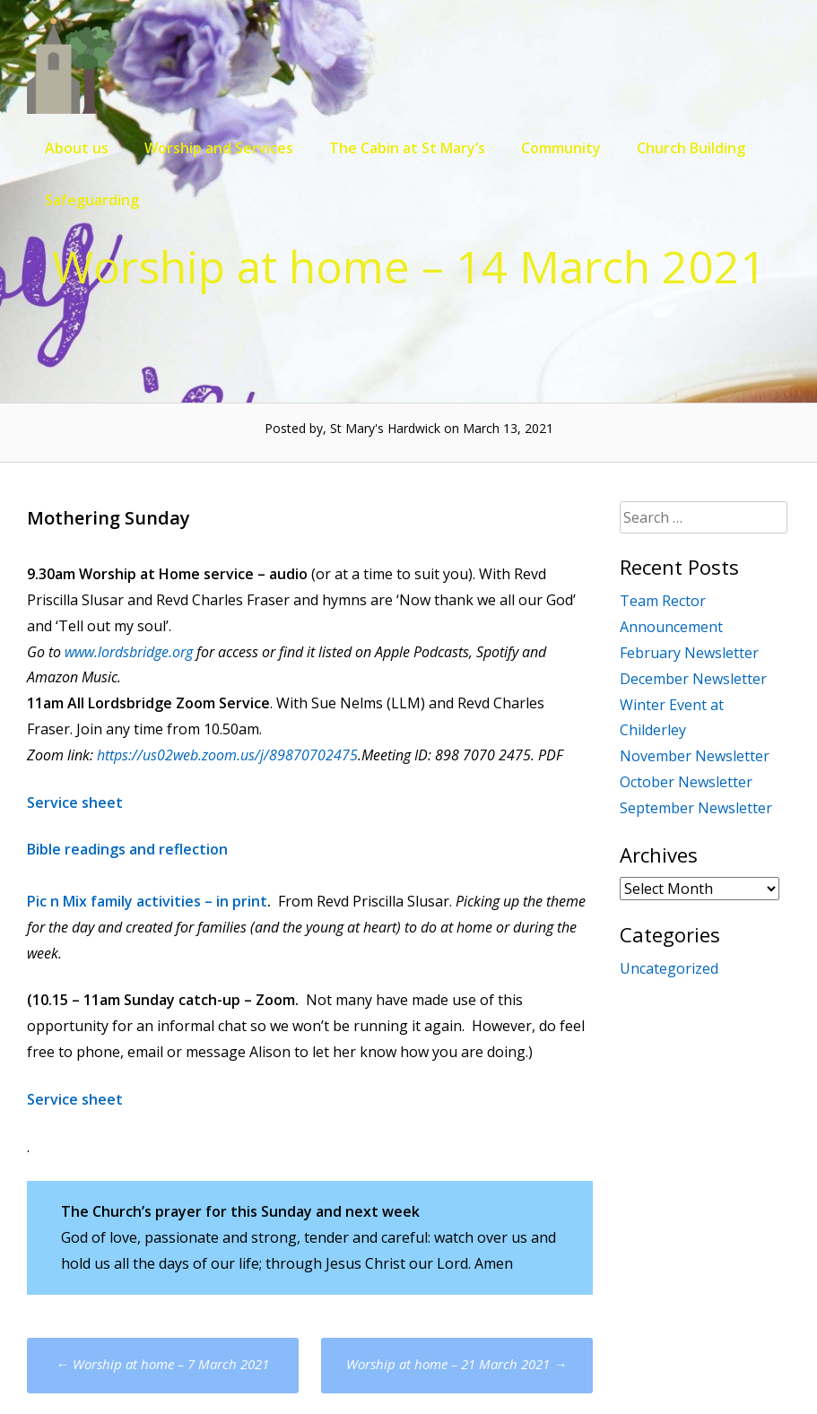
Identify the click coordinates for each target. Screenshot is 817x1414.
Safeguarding (92, 200)
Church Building (691, 148)
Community (561, 148)
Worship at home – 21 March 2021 (456, 1364)
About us (77, 148)
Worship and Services (218, 148)
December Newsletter (693, 679)
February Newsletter (689, 653)
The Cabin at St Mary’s (407, 148)
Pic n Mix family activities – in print (147, 901)
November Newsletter (694, 756)
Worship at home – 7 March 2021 (162, 1364)
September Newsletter (696, 808)
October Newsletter (686, 782)
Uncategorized (669, 968)
